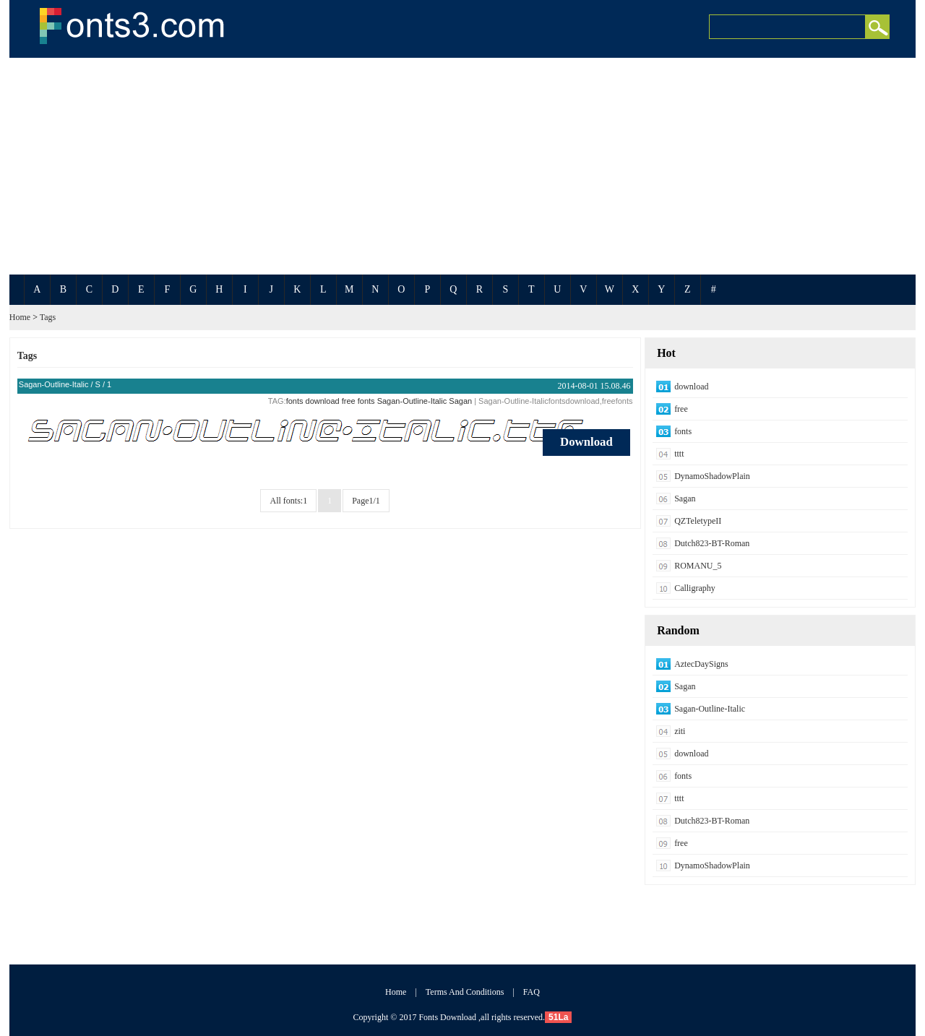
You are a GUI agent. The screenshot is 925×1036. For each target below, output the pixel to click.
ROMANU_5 (697, 566)
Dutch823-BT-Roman (711, 543)
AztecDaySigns (701, 664)
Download (586, 442)
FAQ (531, 992)
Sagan (460, 401)
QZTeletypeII (697, 521)
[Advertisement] (462, 166)
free (349, 401)
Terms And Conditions (465, 992)
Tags (48, 317)
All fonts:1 (288, 501)
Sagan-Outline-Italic (54, 384)
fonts (295, 401)
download (323, 401)
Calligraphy (694, 588)
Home (19, 317)
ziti (679, 731)
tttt (679, 454)
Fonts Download (447, 1017)
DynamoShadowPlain (712, 476)
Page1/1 (366, 501)
